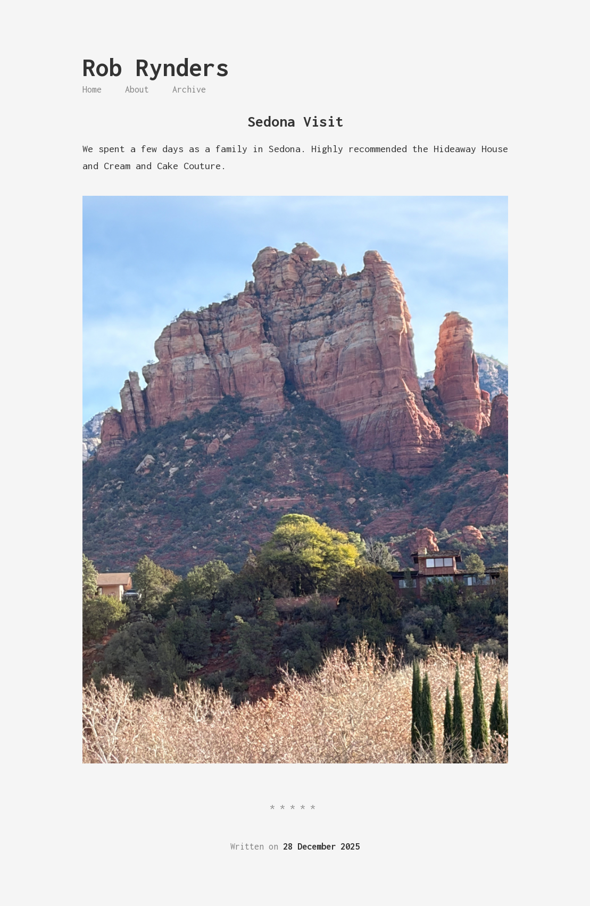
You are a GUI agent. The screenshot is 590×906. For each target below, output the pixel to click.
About (137, 89)
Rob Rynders (155, 67)
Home (92, 89)
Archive (189, 89)
